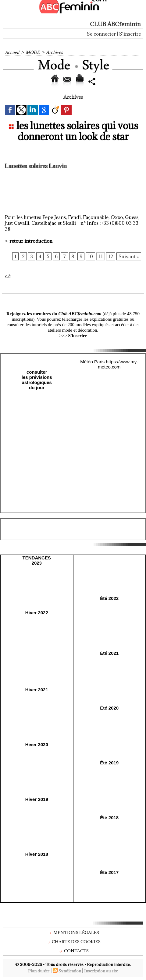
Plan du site (39, 971)
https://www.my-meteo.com (118, 364)
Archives (54, 52)
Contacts (73, 951)
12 (110, 256)
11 (100, 256)
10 (90, 256)
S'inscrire (130, 34)
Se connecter (101, 34)
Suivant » (129, 256)
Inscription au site (101, 971)
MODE (33, 52)
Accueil (12, 52)
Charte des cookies (73, 941)
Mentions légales (73, 932)
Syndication (70, 971)
